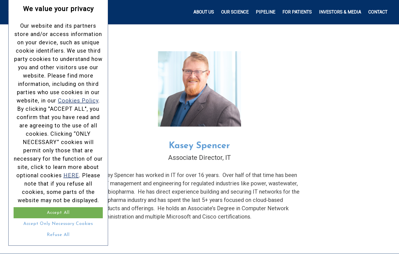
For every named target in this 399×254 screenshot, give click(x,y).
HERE (71, 175)
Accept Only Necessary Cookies (58, 224)
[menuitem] (204, 12)
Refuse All (58, 235)
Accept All (58, 213)
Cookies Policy (78, 100)
